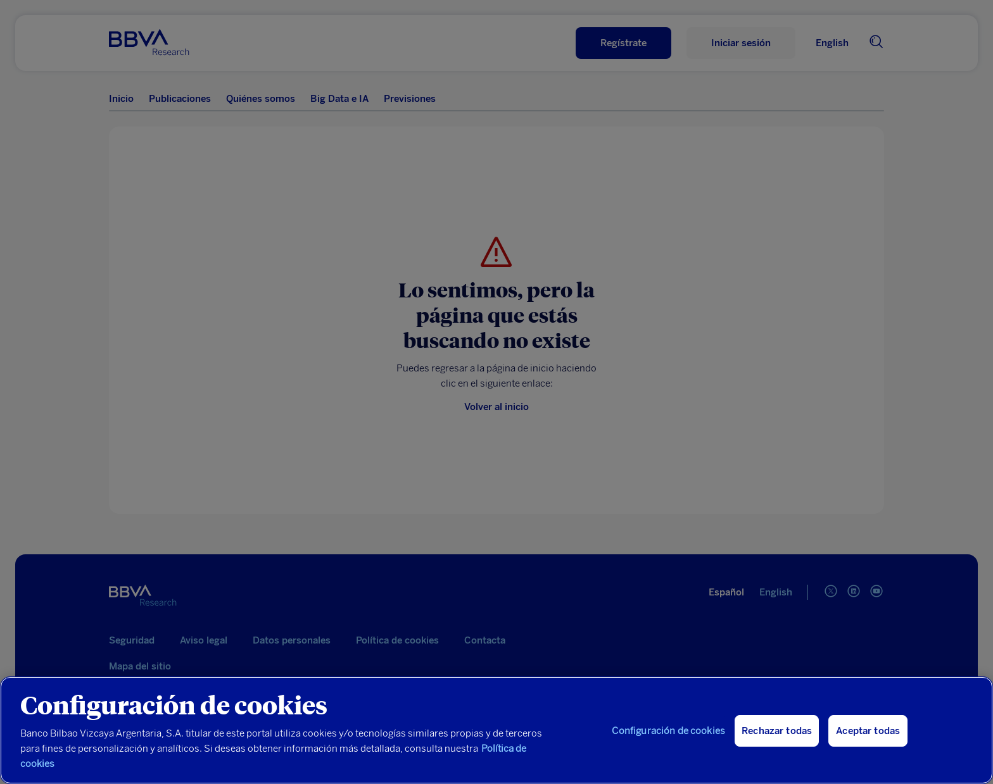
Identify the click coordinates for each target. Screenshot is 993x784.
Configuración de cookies (668, 731)
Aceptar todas (868, 731)
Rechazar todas (777, 731)
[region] (496, 730)
